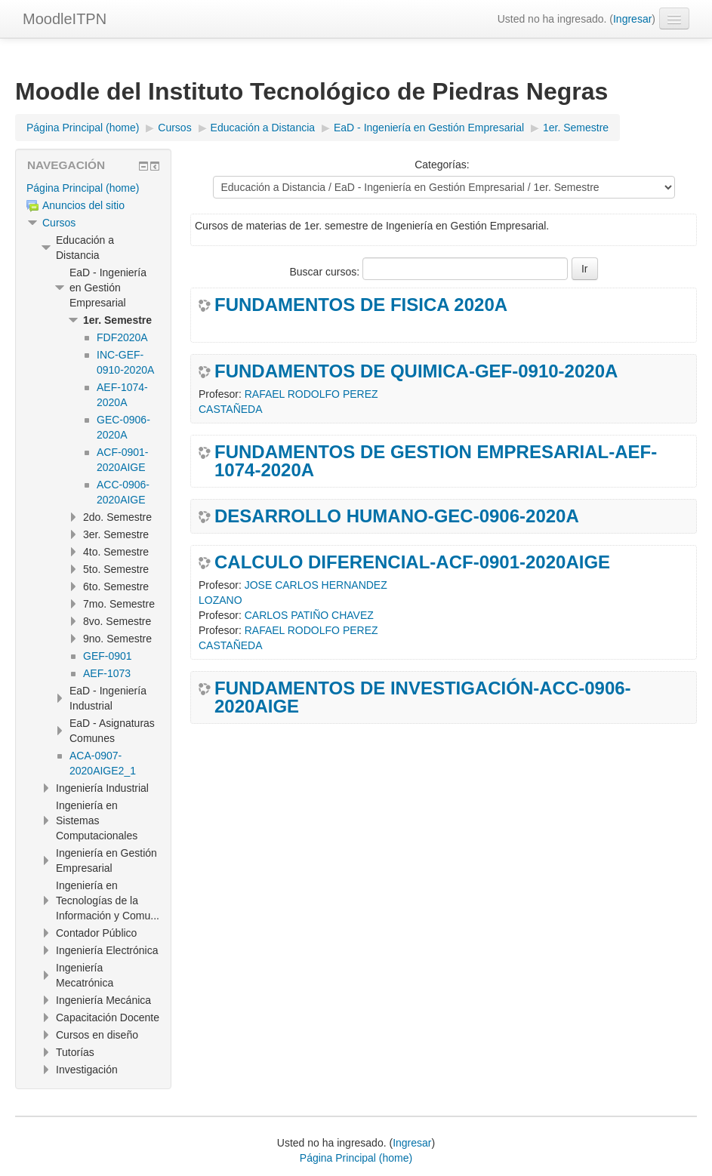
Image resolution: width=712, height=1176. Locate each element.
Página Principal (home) (82, 188)
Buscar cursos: (325, 272)
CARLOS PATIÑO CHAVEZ (309, 615)
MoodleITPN (64, 19)
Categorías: (442, 165)
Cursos (59, 223)
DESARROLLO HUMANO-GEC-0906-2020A (396, 516)
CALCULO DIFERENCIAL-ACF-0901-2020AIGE (412, 562)
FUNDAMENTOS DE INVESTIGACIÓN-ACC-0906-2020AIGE (422, 697)
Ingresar (632, 19)
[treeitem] (93, 187)
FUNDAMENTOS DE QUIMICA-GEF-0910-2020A (416, 371)
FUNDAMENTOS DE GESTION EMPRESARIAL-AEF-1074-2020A (435, 461)
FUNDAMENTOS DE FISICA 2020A (360, 305)
